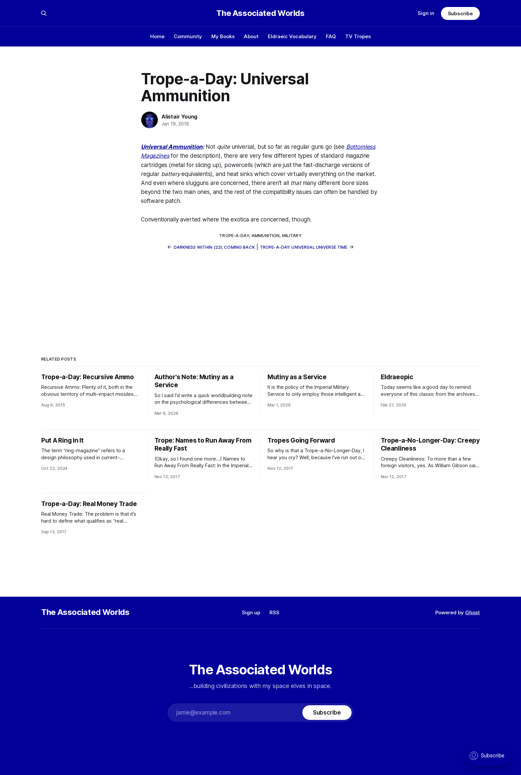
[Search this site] (44, 13)
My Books (223, 36)
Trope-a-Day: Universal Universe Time (304, 247)
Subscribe (460, 13)
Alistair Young (179, 116)
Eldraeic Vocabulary (292, 36)
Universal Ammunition (172, 146)
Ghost (472, 612)
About (251, 36)
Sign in (426, 13)
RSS (274, 612)
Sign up (251, 612)
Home (157, 36)
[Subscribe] (327, 712)
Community (188, 36)
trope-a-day (234, 235)
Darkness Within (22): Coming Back (214, 247)
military (292, 235)
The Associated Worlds (260, 13)
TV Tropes (358, 36)
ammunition (265, 235)
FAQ (331, 36)
